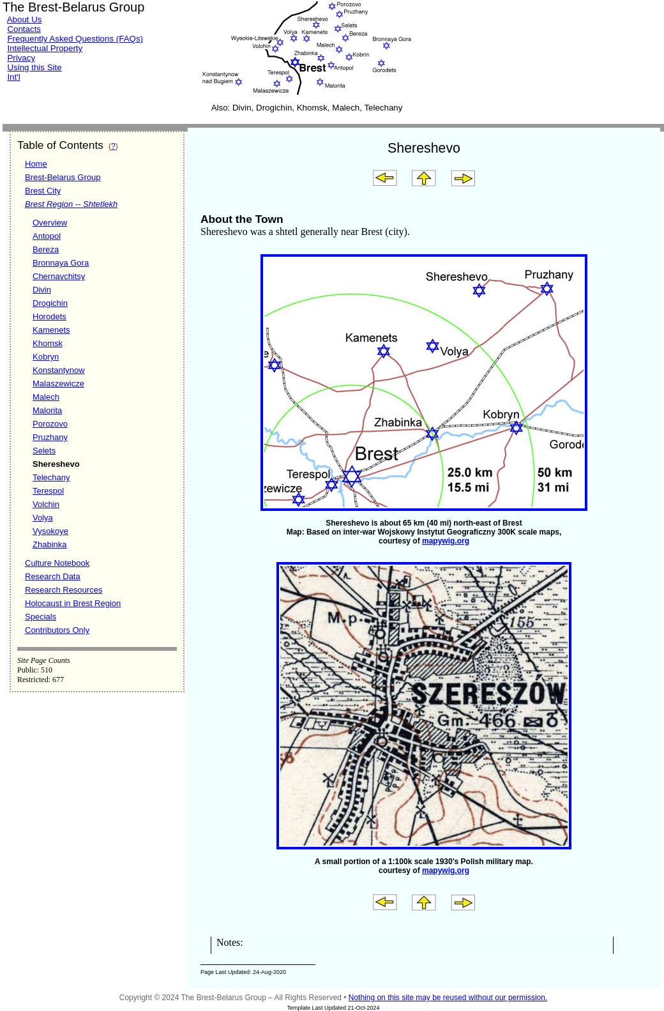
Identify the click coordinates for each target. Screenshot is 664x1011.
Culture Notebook (57, 563)
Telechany (51, 477)
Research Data (52, 576)
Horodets (49, 316)
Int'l (13, 77)
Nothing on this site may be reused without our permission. (448, 997)
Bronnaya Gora (61, 263)
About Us (24, 19)
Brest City (43, 190)
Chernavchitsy (59, 276)
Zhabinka (49, 544)
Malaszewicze (58, 383)
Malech (46, 397)
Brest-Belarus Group (63, 177)
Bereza (46, 249)
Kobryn (46, 356)
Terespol (48, 491)
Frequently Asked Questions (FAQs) (75, 38)
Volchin (46, 504)
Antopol (47, 236)
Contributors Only (57, 630)
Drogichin (50, 303)
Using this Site (34, 67)
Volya (43, 517)
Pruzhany (50, 437)
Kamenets (51, 330)
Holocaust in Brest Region (73, 603)
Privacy (21, 58)
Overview (50, 222)
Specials (40, 616)
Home (36, 164)
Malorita (47, 410)
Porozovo (50, 424)
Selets (44, 450)
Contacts (24, 29)
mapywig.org (445, 540)
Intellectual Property (44, 48)
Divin (42, 289)
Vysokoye (50, 531)
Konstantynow (59, 370)
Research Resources (63, 590)
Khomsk (48, 343)
